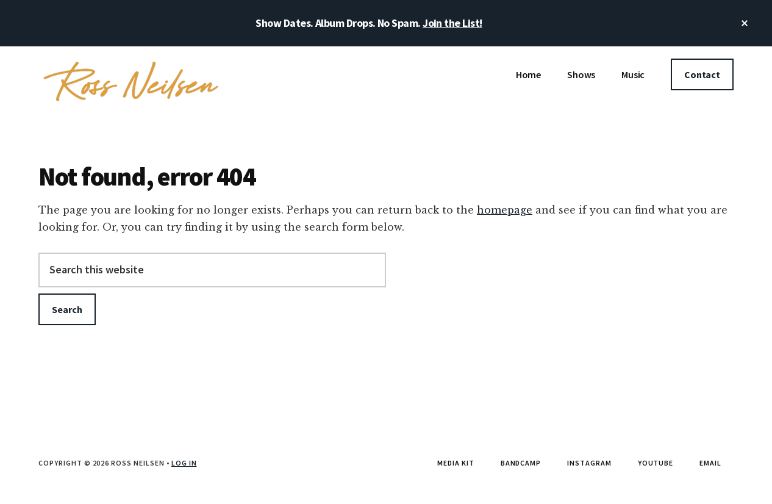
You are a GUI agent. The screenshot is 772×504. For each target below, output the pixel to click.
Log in (184, 462)
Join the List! (452, 23)
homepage (504, 210)
